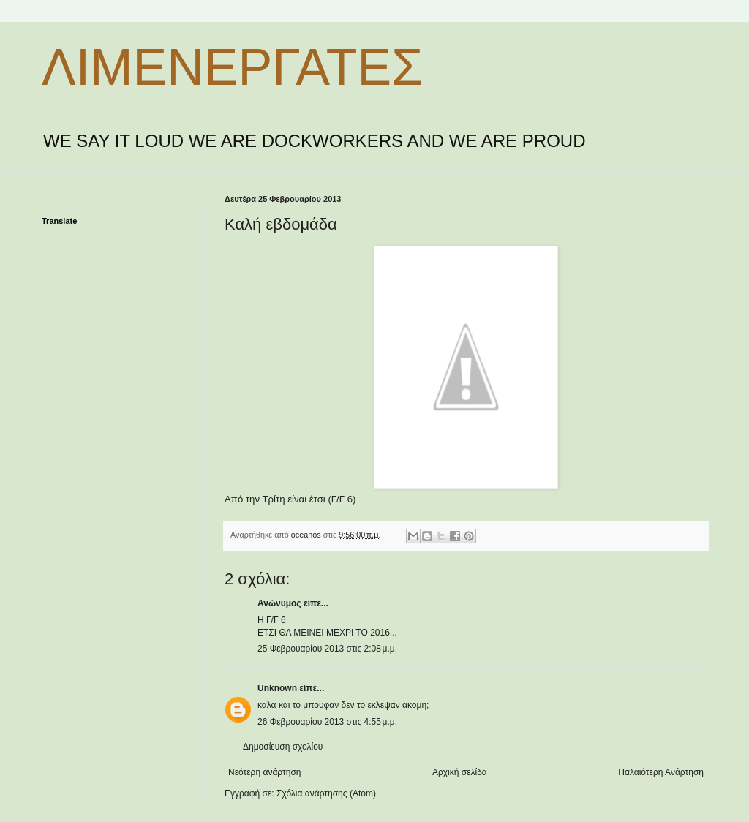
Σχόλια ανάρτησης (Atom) (326, 793)
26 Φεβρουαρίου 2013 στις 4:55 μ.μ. (327, 722)
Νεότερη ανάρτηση (264, 772)
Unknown (277, 688)
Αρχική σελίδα (459, 772)
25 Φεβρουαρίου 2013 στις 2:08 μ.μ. (327, 649)
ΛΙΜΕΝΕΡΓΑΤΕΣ (232, 67)
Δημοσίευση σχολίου (283, 747)
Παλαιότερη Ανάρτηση (661, 772)
